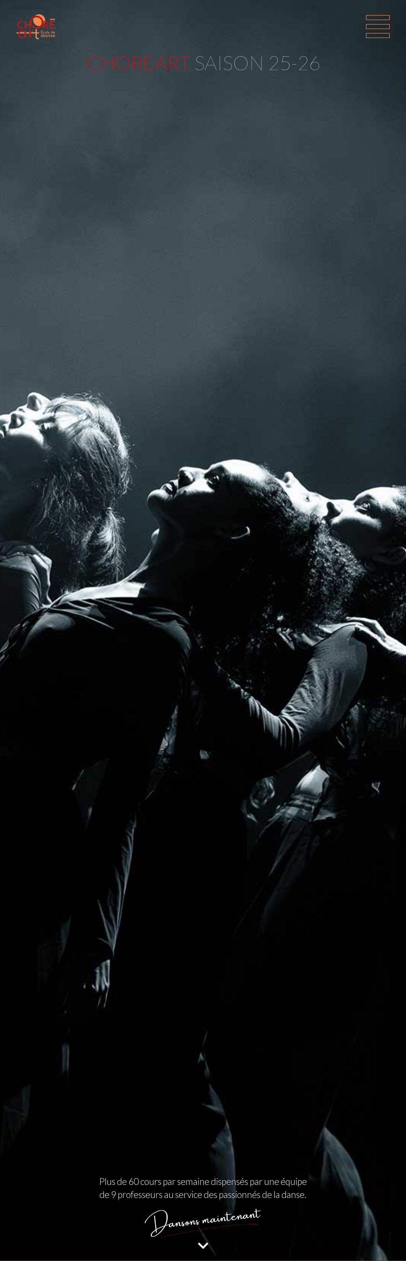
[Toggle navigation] (378, 26)
